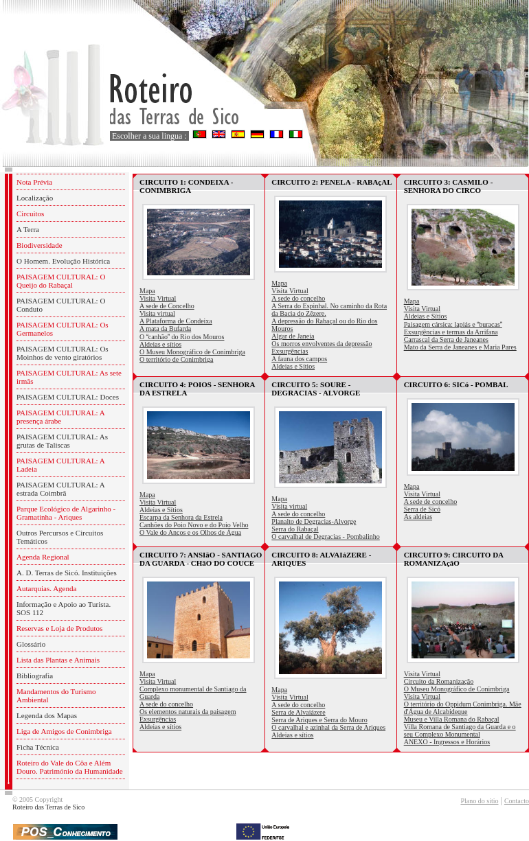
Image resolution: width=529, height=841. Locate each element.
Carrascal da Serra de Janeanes (446, 339)
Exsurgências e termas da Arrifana (451, 332)
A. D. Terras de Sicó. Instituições (66, 572)
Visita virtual (157, 313)
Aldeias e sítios (160, 344)
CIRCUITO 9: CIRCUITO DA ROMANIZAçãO (454, 559)
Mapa (147, 291)
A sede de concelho (430, 501)
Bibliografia (34, 675)
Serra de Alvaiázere (298, 712)
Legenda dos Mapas (46, 715)
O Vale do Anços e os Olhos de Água (190, 532)
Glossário (30, 644)
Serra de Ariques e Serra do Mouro (319, 720)
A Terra (27, 229)
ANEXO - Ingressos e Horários (447, 742)
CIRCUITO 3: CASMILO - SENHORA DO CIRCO (448, 186)
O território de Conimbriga (176, 359)
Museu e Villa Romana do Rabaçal (451, 719)
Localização (34, 198)
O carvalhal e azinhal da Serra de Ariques (328, 727)
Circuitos (30, 213)
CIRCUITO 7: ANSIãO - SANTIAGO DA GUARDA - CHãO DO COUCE (200, 559)
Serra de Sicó (422, 509)
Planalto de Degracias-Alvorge (313, 521)
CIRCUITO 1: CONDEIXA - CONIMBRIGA (186, 186)
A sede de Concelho (166, 306)
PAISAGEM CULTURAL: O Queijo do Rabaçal (60, 281)
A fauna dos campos (299, 358)
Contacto (516, 801)
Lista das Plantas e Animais (58, 660)
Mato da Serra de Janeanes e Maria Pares (460, 347)
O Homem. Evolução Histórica (63, 261)
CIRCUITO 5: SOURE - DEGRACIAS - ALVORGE (315, 388)
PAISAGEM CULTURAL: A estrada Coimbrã (60, 489)
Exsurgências (289, 351)
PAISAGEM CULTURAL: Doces (67, 397)
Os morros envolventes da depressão (321, 343)
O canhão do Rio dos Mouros (182, 337)
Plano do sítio (479, 801)
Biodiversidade (39, 245)
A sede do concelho (298, 298)
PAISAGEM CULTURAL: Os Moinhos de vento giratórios (62, 353)
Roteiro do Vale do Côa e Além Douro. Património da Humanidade (69, 767)
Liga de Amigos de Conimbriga (64, 731)
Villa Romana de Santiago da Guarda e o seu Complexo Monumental (460, 730)
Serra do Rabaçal (294, 529)
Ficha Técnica (37, 747)
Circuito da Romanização (439, 681)
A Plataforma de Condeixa (175, 321)
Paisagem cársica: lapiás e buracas (453, 324)
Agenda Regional (42, 557)
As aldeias (418, 516)
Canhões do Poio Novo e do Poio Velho (193, 525)
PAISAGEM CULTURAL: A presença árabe (60, 416)
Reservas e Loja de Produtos (59, 628)
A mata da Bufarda (165, 328)
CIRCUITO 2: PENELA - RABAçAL (331, 182)
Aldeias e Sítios (293, 366)
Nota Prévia (34, 182)
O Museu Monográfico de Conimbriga (192, 352)
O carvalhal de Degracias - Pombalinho (325, 536)
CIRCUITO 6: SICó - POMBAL (456, 384)
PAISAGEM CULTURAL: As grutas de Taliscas (62, 441)
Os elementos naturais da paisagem (187, 711)
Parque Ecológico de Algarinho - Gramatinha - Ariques (65, 513)
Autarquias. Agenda (46, 588)
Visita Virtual (157, 298)
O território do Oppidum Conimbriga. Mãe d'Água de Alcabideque (462, 707)
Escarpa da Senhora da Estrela (181, 517)
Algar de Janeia (292, 336)
